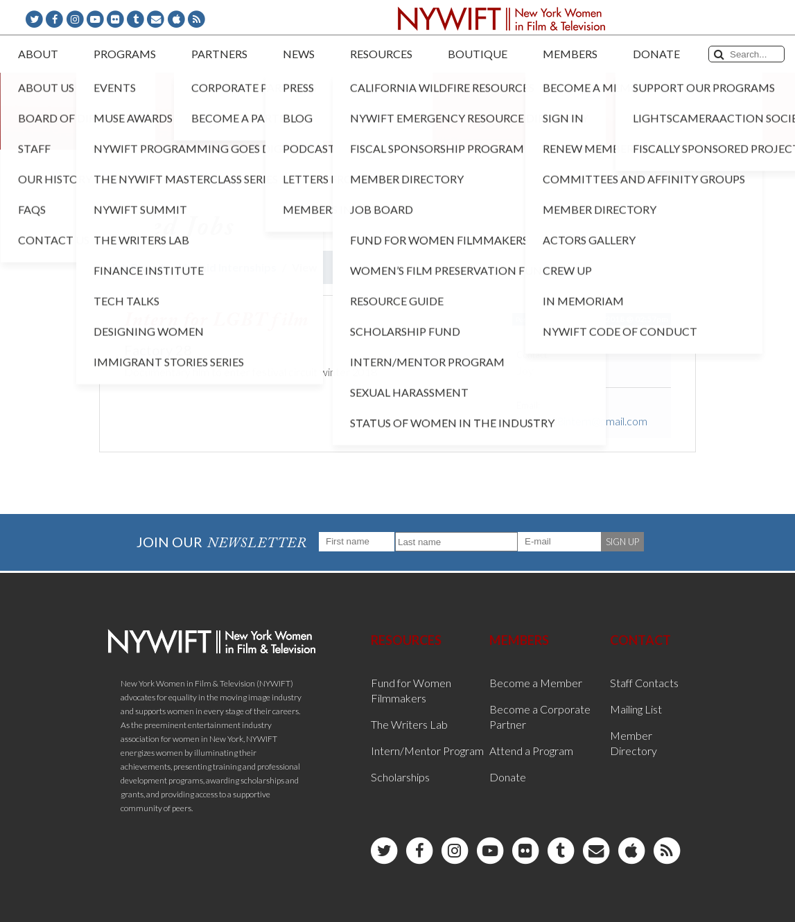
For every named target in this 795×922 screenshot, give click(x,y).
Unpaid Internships (228, 267)
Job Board (137, 267)
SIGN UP (622, 541)
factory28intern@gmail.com (581, 420)
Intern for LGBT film (216, 320)
